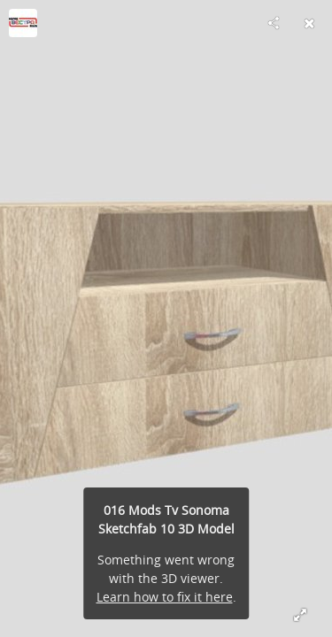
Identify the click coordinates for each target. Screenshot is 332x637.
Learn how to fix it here (165, 596)
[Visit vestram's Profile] (23, 23)
